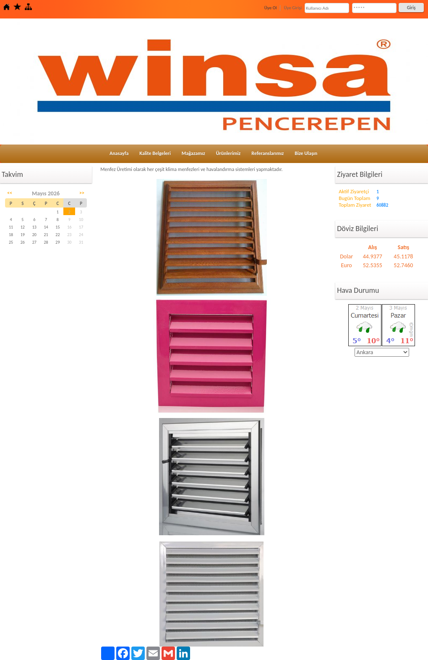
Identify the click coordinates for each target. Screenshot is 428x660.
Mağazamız (193, 153)
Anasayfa (119, 153)
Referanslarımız (267, 153)
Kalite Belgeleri (155, 153)
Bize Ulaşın (306, 153)
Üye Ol (270, 8)
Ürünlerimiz (228, 153)
